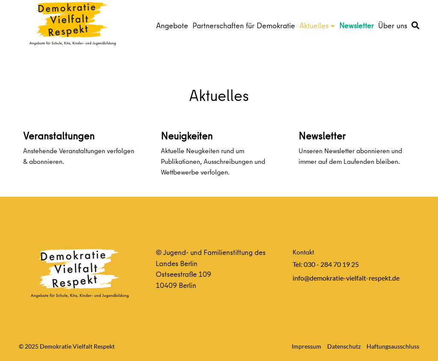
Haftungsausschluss (393, 346)
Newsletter (356, 25)
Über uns (392, 25)
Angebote (172, 25)
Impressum (306, 346)
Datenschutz (344, 346)
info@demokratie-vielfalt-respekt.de (346, 278)
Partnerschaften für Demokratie (243, 25)
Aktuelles (313, 25)
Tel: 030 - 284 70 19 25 (326, 264)
